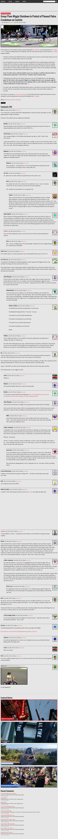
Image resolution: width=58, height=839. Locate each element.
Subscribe (3, 1)
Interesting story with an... (7, 832)
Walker (6, 231)
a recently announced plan (21, 94)
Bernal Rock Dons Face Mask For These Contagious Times (12, 799)
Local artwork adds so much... (8, 823)
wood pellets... (4, 798)
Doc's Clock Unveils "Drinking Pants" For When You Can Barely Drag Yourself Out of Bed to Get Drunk (21, 812)
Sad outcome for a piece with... (8, 819)
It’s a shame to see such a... (7, 828)
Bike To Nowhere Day (5, 13)
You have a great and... (6, 810)
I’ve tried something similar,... (8, 806)
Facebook (17, 1)
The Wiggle (36, 96)
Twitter (10, 1)
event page (54, 51)
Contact (24, 1)
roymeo (3, 531)
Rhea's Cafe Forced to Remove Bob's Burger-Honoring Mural (13, 794)
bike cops (30, 492)
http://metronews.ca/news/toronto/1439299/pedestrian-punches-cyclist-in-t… (19, 631)
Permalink (18, 110)
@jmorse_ (11, 22)
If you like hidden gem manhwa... (9, 793)
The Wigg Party (36, 49)
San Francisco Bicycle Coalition (12, 99)
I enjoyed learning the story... (8, 815)
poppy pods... (4, 802)
